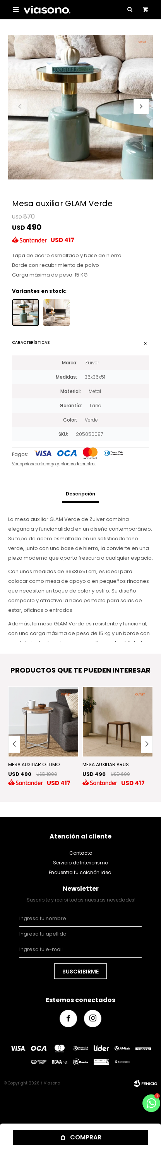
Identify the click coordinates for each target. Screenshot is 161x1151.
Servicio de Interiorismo (80, 862)
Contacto (80, 853)
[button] (141, 106)
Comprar (85, 1137)
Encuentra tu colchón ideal (81, 872)
